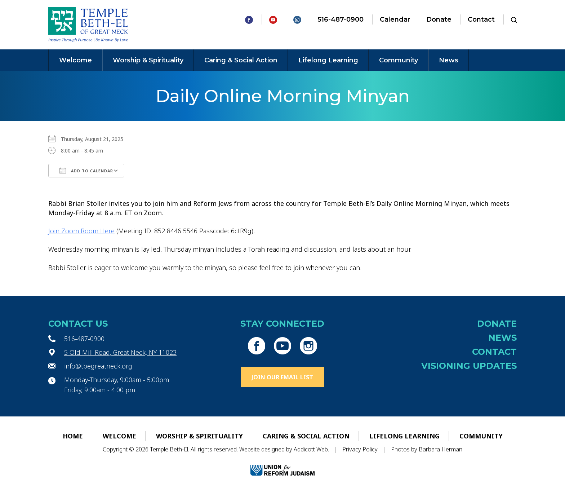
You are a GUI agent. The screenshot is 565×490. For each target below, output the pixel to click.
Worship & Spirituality (148, 60)
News (448, 60)
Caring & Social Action (240, 60)
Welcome (75, 60)
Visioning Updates (469, 366)
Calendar (395, 19)
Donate (438, 19)
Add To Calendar (86, 170)
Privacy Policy (360, 449)
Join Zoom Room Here (81, 230)
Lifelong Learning (328, 60)
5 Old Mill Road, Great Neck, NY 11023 (120, 352)
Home (73, 436)
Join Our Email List (282, 377)
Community (398, 60)
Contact (481, 19)
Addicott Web (311, 449)
